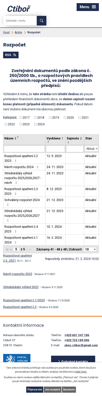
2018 (40, 117)
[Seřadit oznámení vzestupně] (18, 136)
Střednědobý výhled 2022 (20, 287)
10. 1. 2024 (54, 226)
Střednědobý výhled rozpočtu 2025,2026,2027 (22, 215)
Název (10, 138)
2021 (85, 117)
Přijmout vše (34, 389)
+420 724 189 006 (76, 340)
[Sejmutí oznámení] (74, 149)
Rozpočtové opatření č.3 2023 (21, 191)
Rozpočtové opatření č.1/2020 (24, 300)
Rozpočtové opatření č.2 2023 (21, 158)
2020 (70, 117)
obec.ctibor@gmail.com (81, 345)
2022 (11, 124)
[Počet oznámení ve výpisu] (90, 249)
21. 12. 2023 (55, 200)
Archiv (18, 32)
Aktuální (90, 156)
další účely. (81, 371)
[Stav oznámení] (91, 148)
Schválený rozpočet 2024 (22, 202)
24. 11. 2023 (55, 167)
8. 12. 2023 (54, 189)
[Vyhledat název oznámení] (24, 149)
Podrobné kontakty (74, 361)
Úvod (6, 32)
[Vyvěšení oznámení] (55, 149)
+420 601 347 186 (76, 335)
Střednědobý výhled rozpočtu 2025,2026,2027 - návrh (22, 177)
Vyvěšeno (55, 138)
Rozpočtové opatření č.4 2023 (21, 229)
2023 (26, 124)
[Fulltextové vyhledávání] (17, 20)
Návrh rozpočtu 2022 (17, 274)
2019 (55, 117)
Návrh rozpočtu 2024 (22, 167)
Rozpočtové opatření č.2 (20, 307)
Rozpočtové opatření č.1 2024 (21, 240)
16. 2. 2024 (54, 237)
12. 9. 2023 (54, 156)
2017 (26, 117)
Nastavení (69, 389)
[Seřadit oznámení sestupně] (18, 138)
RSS (11, 55)
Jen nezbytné (52, 389)
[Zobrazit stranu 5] (16, 249)
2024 (40, 124)
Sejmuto (74, 138)
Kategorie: (10, 117)
